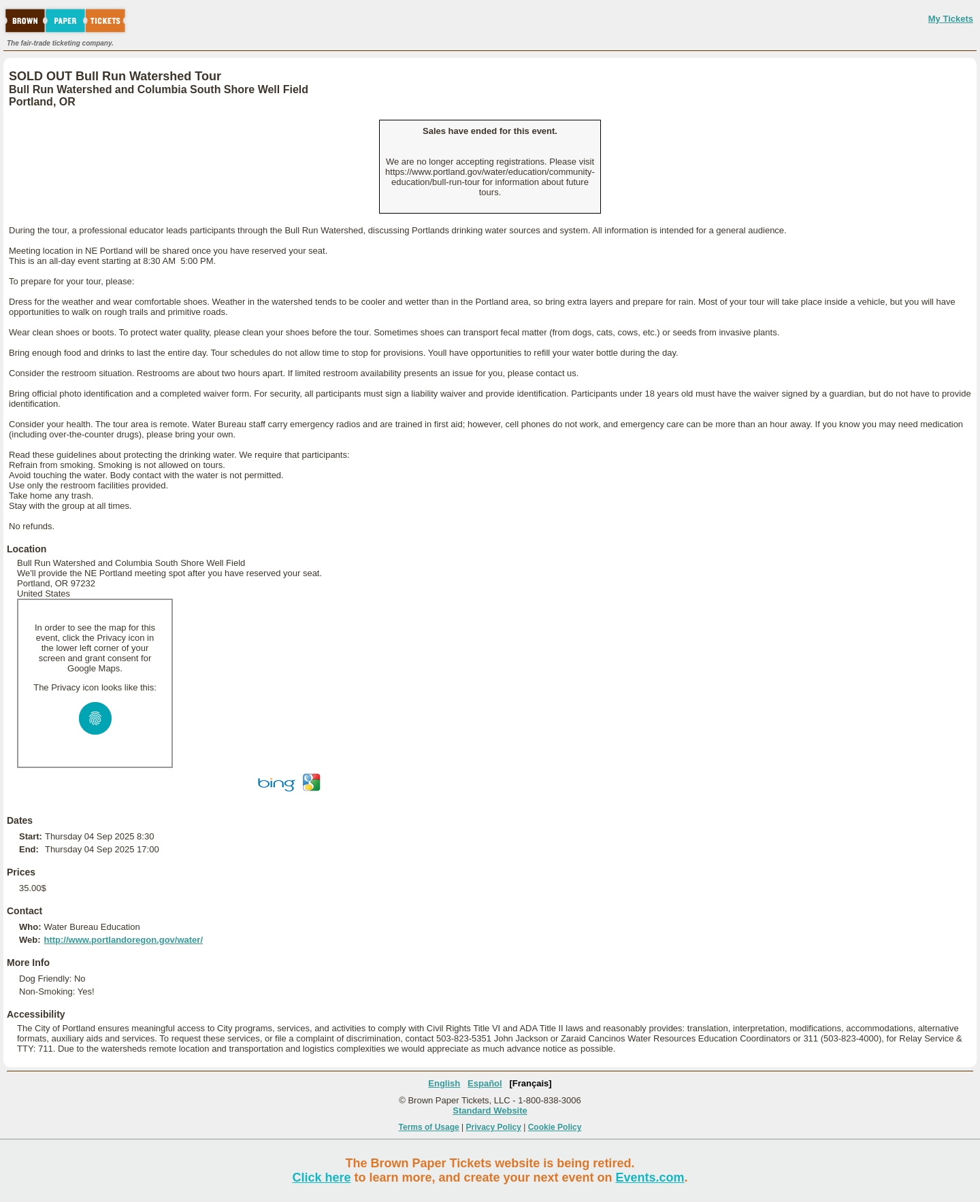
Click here (321, 1177)
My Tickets (950, 19)
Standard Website (490, 1110)
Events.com (650, 1177)
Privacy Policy (493, 1127)
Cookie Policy (555, 1127)
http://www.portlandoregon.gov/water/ (123, 940)
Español (485, 1083)
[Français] (531, 1083)
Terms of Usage (429, 1127)
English (444, 1083)
